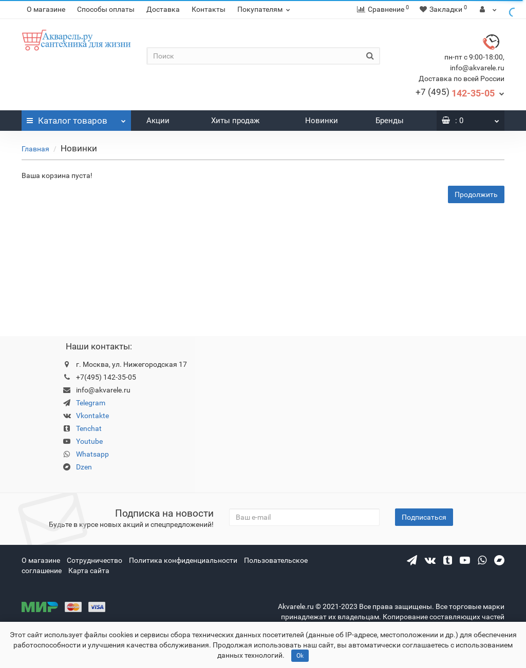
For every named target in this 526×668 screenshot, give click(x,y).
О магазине (46, 9)
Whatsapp (92, 454)
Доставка (163, 9)
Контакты (209, 9)
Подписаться (424, 517)
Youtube (89, 441)
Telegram (90, 403)
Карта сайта (88, 570)
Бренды (389, 120)
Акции (158, 120)
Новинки (321, 120)
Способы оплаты (106, 9)
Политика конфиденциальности (183, 560)
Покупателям (265, 9)
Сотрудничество (94, 560)
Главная (35, 149)
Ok (300, 655)
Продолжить (476, 194)
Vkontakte (92, 415)
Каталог (76, 118)
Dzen (84, 467)
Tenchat (89, 428)
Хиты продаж (235, 120)
